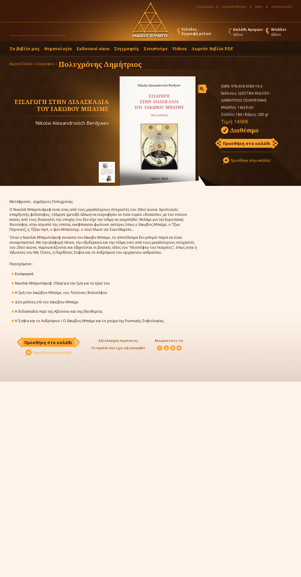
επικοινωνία (281, 6)
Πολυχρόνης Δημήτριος (100, 64)
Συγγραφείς (45, 63)
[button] (71, 33)
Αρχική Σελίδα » (22, 63)
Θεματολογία (58, 48)
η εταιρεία (204, 6)
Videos (179, 48)
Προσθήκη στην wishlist (250, 160)
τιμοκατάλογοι (234, 6)
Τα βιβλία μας (24, 48)
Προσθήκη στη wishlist (52, 352)
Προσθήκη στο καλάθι (247, 143)
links (259, 6)
